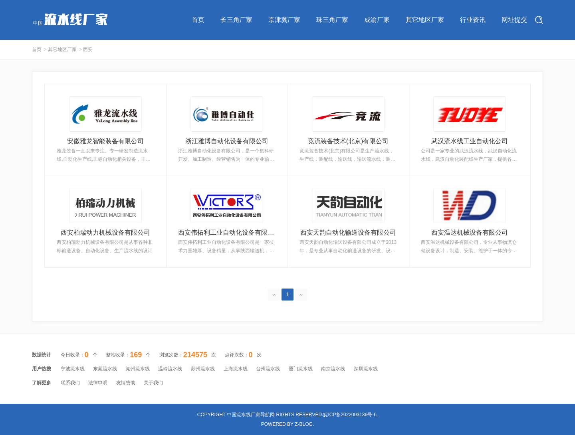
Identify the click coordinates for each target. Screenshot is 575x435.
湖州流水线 (138, 369)
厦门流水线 (301, 369)
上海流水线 (236, 369)
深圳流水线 (366, 369)
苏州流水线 (203, 369)
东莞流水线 (105, 369)
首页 (198, 19)
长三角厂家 (236, 19)
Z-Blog (304, 424)
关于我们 (153, 383)
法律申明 (97, 383)
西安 (88, 49)
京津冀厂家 (284, 19)
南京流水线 (333, 369)
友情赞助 (125, 383)
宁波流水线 (73, 369)
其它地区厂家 (425, 19)
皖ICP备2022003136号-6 (349, 414)
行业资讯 (473, 19)
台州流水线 (268, 369)
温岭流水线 (170, 369)
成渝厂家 (377, 19)
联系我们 (70, 383)
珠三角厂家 (332, 19)
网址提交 (514, 19)
